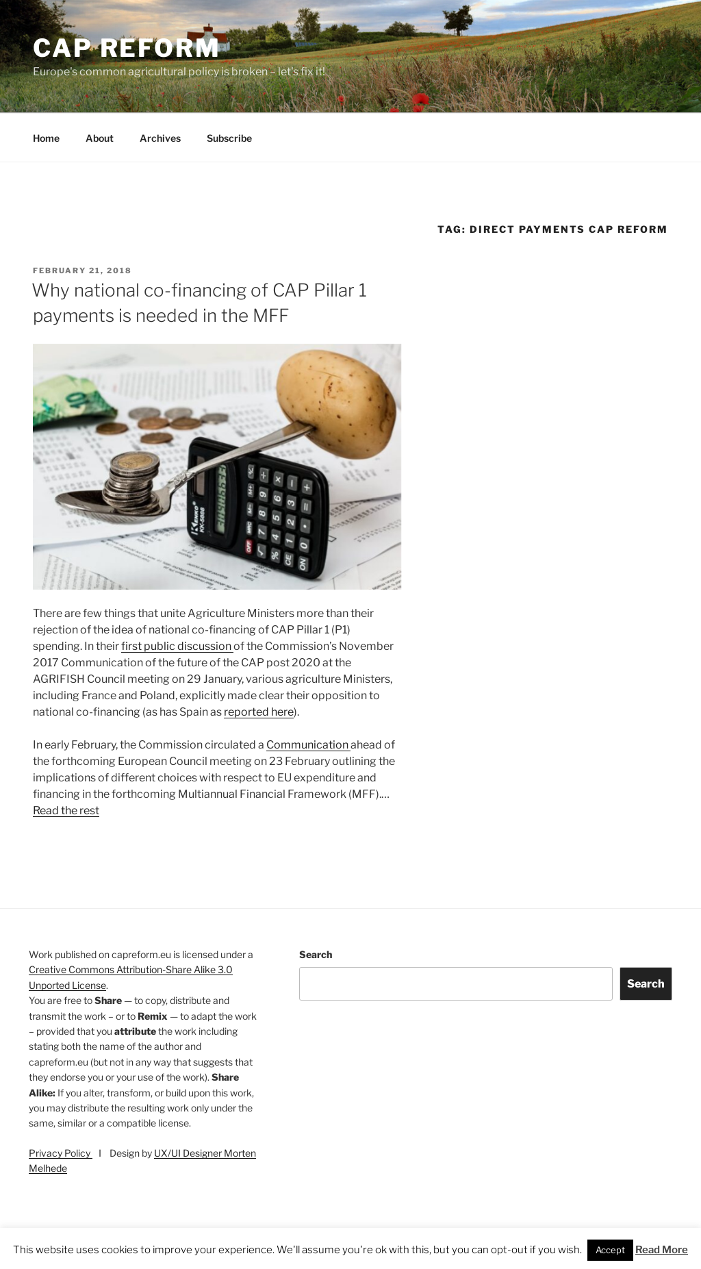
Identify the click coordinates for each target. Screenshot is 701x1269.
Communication (308, 744)
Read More (661, 1250)
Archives (160, 138)
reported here (259, 711)
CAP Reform (127, 48)
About (100, 138)
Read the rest (66, 810)
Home (46, 138)
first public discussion (177, 646)
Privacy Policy (60, 1153)
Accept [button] (610, 1249)
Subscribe (229, 138)
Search (315, 954)
